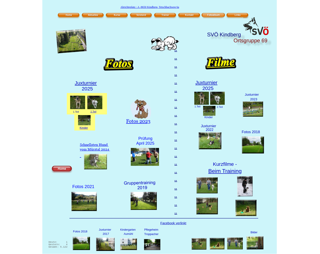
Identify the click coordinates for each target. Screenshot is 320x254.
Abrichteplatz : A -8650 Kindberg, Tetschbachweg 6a (149, 7)
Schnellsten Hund (94, 145)
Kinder (84, 127)
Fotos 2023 (138, 121)
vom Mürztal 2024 (95, 149)
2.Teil (93, 111)
